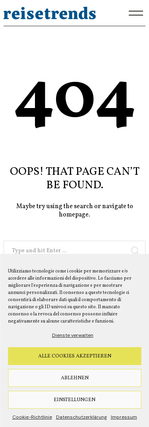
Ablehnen (75, 378)
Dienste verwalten (72, 335)
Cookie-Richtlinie (32, 417)
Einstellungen (74, 400)
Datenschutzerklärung (81, 417)
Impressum (124, 417)
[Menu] (135, 13)
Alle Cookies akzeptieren (74, 356)
